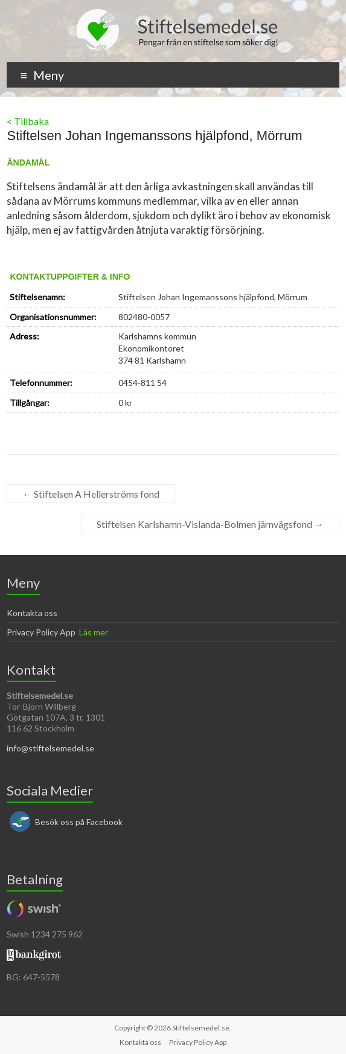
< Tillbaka (28, 121)
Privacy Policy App (41, 632)
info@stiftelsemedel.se (50, 748)
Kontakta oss (32, 613)
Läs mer (93, 632)
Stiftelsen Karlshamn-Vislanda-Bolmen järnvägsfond (210, 524)
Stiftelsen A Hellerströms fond (90, 494)
